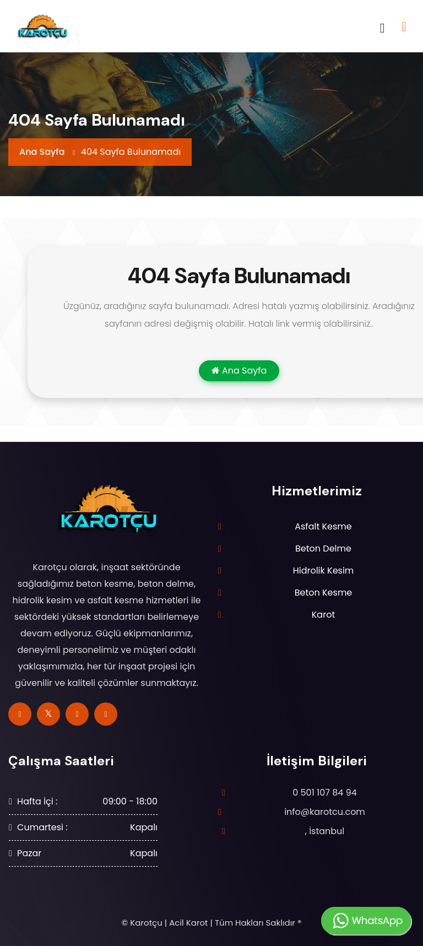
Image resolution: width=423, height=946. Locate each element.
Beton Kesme (323, 592)
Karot (323, 614)
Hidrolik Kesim (323, 570)
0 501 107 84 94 (324, 792)
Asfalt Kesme (323, 526)
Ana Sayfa (42, 151)
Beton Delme (323, 548)
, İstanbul (325, 831)
